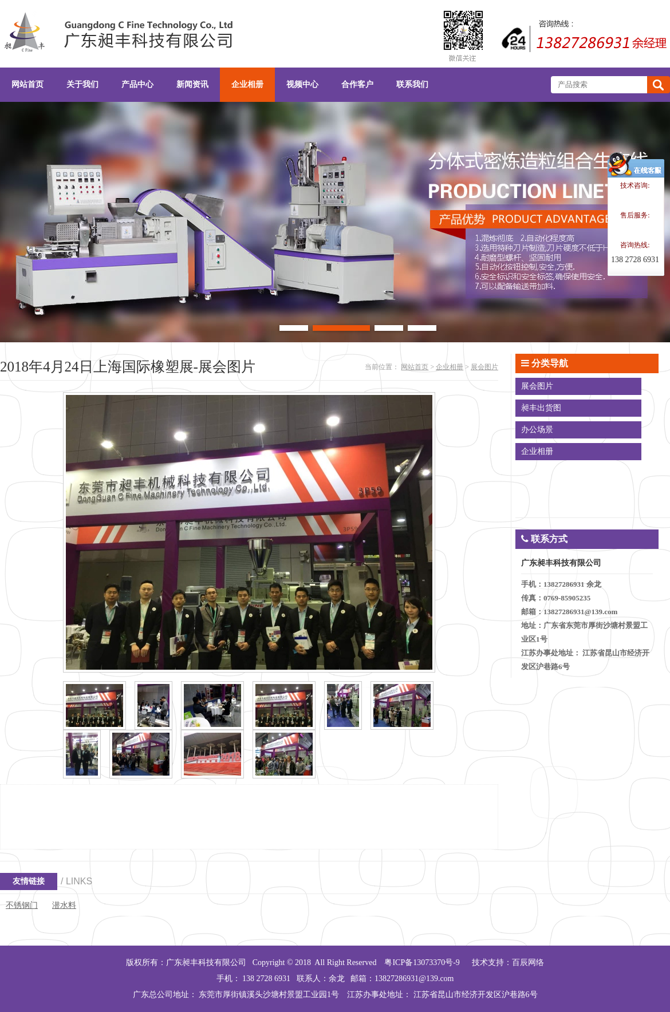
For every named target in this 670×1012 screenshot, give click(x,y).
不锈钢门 (22, 905)
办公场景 (537, 429)
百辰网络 (528, 962)
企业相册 (449, 367)
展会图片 (484, 367)
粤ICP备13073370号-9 (421, 962)
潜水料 (64, 905)
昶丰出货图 (541, 408)
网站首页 (414, 367)
